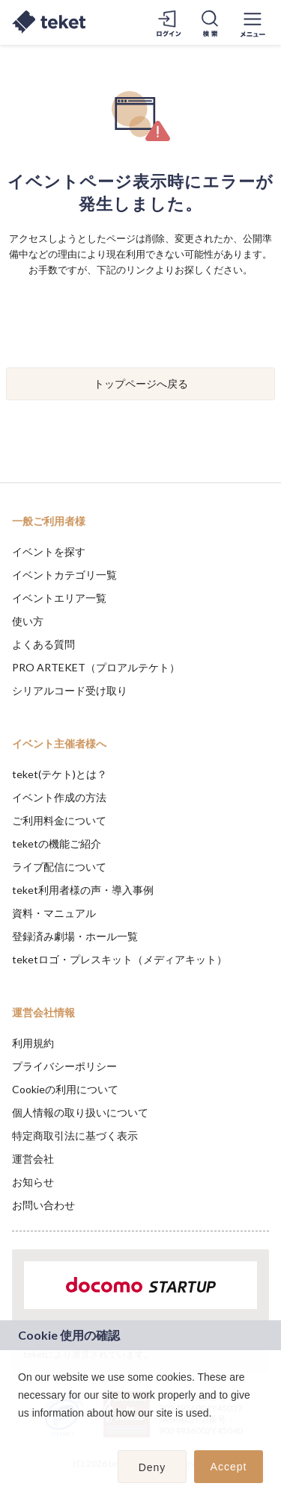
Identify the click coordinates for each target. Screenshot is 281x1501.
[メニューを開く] (252, 22)
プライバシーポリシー (64, 1066)
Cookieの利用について (65, 1089)
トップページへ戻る (141, 383)
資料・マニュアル (54, 913)
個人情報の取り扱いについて (80, 1112)
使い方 (27, 621)
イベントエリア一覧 (59, 597)
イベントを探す (48, 551)
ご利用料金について (59, 820)
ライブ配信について (59, 866)
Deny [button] (152, 1467)
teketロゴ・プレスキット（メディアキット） (119, 959)
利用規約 (33, 1043)
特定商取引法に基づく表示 (75, 1135)
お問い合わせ (43, 1205)
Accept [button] (229, 1467)
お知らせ (33, 1181)
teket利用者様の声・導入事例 (83, 889)
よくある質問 (43, 644)
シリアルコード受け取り (69, 690)
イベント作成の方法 (59, 797)
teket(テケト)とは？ (59, 774)
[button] (20, 1432)
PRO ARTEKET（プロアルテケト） (96, 667)
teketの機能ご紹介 (56, 843)
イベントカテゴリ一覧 (64, 574)
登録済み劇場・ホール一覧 (75, 936)
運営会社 (33, 1158)
